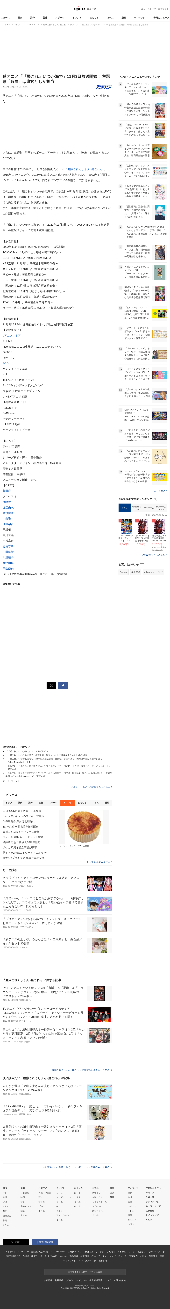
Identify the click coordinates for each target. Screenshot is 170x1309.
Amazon (123, 572)
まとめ (6, 1206)
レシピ (112, 1256)
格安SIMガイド (13, 1256)
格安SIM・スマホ (156, 1251)
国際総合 (7, 1216)
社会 (5, 1193)
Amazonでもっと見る (153, 554)
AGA (80, 1260)
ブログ (131, 1251)
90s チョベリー (99, 1211)
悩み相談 (74, 1256)
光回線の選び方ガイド (41, 1251)
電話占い (141, 1251)
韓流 (23, 1211)
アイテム (121, 1251)
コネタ (77, 1197)
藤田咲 (7, 490)
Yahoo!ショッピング (153, 572)
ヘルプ (149, 1220)
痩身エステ (90, 1260)
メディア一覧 (152, 1202)
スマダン (96, 1193)
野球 (40, 1197)
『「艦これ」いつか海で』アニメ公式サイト (27, 751)
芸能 (45, 17)
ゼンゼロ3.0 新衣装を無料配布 (21, 826)
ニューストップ (148, 9)
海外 (32, 17)
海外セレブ (26, 1206)
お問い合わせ (119, 1280)
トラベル (96, 1206)
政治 (5, 1202)
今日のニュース (161, 17)
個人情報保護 (95, 1280)
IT (57, 1206)
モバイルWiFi (50, 1256)
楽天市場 (135, 572)
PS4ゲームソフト (161, 508)
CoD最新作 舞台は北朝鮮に (19, 821)
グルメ (59, 1211)
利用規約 (59, 1280)
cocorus (63, 1256)
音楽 (23, 1202)
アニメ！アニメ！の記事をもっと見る (91, 787)
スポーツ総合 (44, 1193)
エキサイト (163, 9)
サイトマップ (152, 1215)
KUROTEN (23, 1251)
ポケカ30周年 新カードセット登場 (23, 837)
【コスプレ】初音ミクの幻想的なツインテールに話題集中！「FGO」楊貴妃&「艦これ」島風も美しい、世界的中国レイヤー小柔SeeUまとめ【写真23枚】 (59, 775)
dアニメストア (12, 335)
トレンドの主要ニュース (98, 862)
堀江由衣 (8, 507)
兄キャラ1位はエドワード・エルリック (26, 852)
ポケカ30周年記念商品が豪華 (20, 847)
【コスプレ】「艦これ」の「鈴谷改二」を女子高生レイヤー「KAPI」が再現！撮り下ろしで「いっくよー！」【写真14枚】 (58, 768)
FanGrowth (60, 1251)
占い (94, 1256)
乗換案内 (133, 1256)
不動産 (143, 1256)
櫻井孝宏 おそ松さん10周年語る (21, 842)
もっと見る (160, 491)
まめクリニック (75, 1251)
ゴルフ (41, 1206)
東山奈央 (8, 568)
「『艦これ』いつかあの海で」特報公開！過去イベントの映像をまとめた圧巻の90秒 (46, 755)
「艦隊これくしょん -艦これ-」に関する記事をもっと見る (81, 1070)
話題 (112, 1197)
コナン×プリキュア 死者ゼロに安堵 (23, 858)
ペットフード (69, 1260)
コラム (110, 17)
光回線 (25, 1256)
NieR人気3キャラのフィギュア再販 (23, 816)
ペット (77, 1206)
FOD (5, 363)
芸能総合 (25, 1193)
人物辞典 (150, 1211)
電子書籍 (103, 1260)
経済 (5, 1197)
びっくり (78, 1193)
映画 (23, 1197)
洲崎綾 (7, 502)
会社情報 (48, 1280)
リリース (150, 1193)
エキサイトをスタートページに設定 (85, 1272)
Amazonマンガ (137, 508)
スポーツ (59, 17)
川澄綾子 (8, 557)
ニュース (5, 17)
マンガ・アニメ (63, 1197)
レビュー (60, 1193)
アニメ (124, 508)
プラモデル (149, 508)
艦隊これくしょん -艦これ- (84, 169)
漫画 (123, 17)
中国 (5, 1220)
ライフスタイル (99, 1202)
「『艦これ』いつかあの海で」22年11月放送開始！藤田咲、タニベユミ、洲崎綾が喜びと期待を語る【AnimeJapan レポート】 (54, 760)
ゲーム (59, 1202)
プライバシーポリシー (76, 1280)
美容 (162, 1256)
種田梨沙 (8, 524)
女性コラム (97, 1197)
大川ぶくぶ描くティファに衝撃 (21, 831)
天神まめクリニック (94, 1251)
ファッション (62, 1215)
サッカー (42, 1202)
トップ (9, 802)
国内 (20, 17)
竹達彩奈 (8, 546)
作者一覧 (150, 1197)
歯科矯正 (153, 1256)
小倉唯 (7, 518)
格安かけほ (36, 1256)
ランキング (139, 17)
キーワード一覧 (153, 1206)
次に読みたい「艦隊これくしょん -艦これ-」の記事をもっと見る (77, 1167)
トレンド (77, 17)
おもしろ (94, 17)
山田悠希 (8, 551)
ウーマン (102, 1256)
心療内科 (110, 1251)
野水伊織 (8, 513)
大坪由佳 (8, 563)
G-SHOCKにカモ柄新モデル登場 (22, 811)
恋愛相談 (84, 1256)
